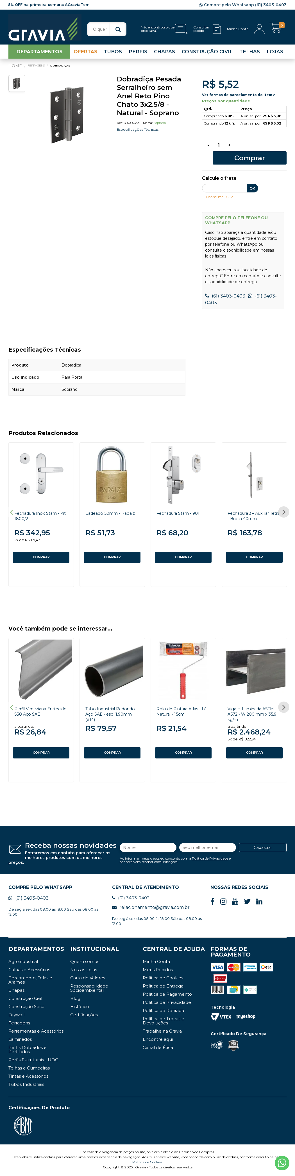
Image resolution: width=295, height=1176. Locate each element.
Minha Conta (156, 962)
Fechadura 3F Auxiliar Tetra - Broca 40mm (252, 509)
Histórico (79, 1007)
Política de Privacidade (210, 857)
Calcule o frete (219, 171)
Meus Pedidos (158, 970)
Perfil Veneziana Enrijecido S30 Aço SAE (40, 708)
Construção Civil (25, 999)
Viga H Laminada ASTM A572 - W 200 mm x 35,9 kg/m (253, 711)
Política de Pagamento (167, 995)
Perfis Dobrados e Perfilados (27, 1050)
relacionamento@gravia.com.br (151, 908)
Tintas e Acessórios (28, 1077)
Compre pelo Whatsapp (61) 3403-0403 (243, 4)
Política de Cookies (163, 979)
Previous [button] (11, 506)
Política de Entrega (163, 987)
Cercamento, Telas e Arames (30, 981)
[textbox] (106, 29)
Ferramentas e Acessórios (35, 1032)
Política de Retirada (163, 1011)
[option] (68, 118)
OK (252, 181)
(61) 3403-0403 (225, 289)
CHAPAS (164, 54)
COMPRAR (41, 550)
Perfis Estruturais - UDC (33, 1061)
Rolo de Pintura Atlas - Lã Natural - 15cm (181, 708)
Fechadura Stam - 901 (180, 506)
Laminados (20, 1040)
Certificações (84, 1016)
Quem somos (84, 962)
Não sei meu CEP (221, 189)
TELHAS (249, 54)
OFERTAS (85, 54)
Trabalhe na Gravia (162, 1032)
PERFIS (138, 54)
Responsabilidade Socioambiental (89, 989)
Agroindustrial (23, 962)
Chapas (16, 991)
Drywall (16, 1016)
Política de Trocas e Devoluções (163, 1022)
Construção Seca (26, 1007)
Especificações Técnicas (140, 132)
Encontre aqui (158, 1040)
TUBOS (113, 54)
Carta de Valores (87, 979)
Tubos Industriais (26, 1085)
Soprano (159, 126)
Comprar (262, 150)
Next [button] (283, 506)
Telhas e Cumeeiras (29, 1069)
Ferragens (19, 1024)
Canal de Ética (158, 1048)
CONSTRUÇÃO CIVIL (207, 54)
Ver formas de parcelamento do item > (238, 98)
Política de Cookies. (147, 1163)
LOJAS (275, 54)
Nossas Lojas (83, 970)
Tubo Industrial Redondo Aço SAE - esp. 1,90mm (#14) (112, 711)
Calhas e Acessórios (29, 970)
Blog (75, 999)
